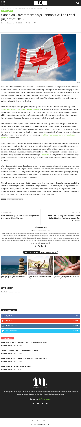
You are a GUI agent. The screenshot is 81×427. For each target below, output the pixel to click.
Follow (75, 321)
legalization (18, 199)
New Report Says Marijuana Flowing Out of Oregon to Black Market (20, 216)
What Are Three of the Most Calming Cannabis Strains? (13, 277)
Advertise (46, 421)
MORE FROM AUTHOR (48, 252)
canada (9, 199)
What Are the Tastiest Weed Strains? (16, 366)
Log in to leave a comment (10, 292)
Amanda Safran (6, 345)
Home (2, 8)
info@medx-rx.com (44, 399)
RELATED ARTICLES (31, 252)
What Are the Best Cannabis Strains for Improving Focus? (66, 277)
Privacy (27, 421)
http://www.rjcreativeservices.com (40, 230)
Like (76, 316)
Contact (54, 421)
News (10, 10)
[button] (77, 3)
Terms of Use (36, 421)
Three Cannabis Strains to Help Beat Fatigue (39, 277)
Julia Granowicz (8, 23)
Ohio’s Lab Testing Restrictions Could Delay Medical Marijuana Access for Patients (63, 218)
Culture (9, 8)
